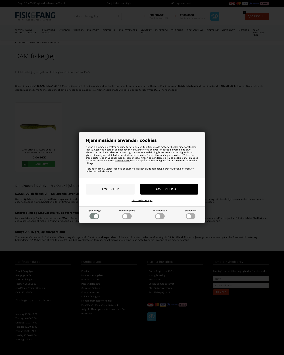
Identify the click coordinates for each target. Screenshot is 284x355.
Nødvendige (94, 214)
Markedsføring (127, 214)
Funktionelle (160, 214)
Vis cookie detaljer (142, 200)
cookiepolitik (122, 160)
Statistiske (191, 214)
